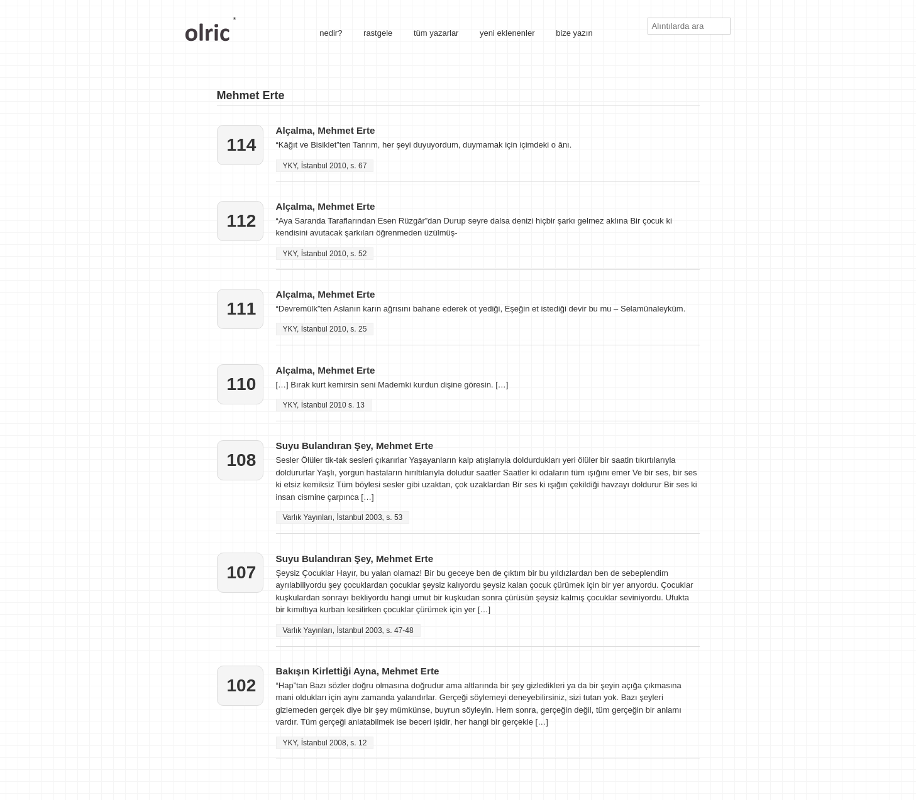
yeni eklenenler (507, 33)
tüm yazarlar (436, 33)
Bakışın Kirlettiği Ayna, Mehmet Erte (357, 671)
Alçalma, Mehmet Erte (325, 130)
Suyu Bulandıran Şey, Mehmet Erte (355, 445)
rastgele (377, 33)
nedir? (330, 33)
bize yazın (574, 33)
